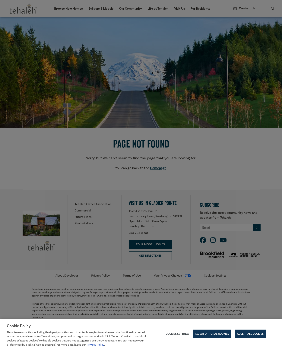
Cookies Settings (177, 334)
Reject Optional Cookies (212, 334)
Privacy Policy (95, 345)
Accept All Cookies (250, 334)
